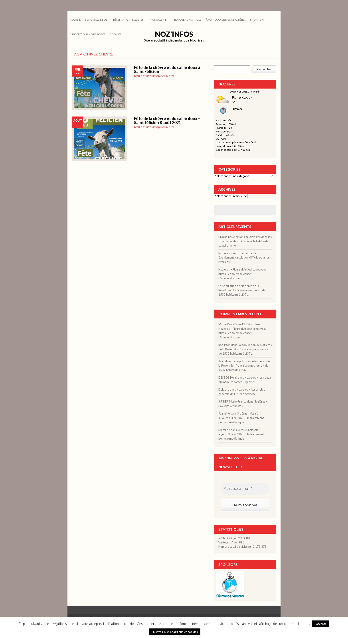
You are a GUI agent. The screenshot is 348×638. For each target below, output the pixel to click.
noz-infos (152, 76)
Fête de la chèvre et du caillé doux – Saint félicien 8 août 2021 (167, 120)
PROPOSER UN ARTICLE (187, 19)
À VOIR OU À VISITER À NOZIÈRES (226, 19)
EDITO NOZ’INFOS (96, 19)
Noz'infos (174, 34)
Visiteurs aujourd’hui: (232, 538)
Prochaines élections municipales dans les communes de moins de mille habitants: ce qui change (245, 241)
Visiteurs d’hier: (228, 542)
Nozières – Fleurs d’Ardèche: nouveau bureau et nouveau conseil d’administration (242, 274)
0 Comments (166, 76)
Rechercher (264, 69)
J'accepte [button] (320, 624)
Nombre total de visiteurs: (235, 546)
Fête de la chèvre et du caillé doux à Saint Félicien (167, 69)
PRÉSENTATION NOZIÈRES (127, 19)
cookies (115, 34)
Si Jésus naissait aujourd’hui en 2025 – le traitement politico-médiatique (241, 418)
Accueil (75, 19)
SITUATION (257, 19)
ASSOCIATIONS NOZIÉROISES (87, 34)
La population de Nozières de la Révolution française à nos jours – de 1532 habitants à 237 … (241, 290)
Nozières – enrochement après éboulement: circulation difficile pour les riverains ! (243, 257)
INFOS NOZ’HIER (158, 19)
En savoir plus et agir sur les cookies (175, 632)
